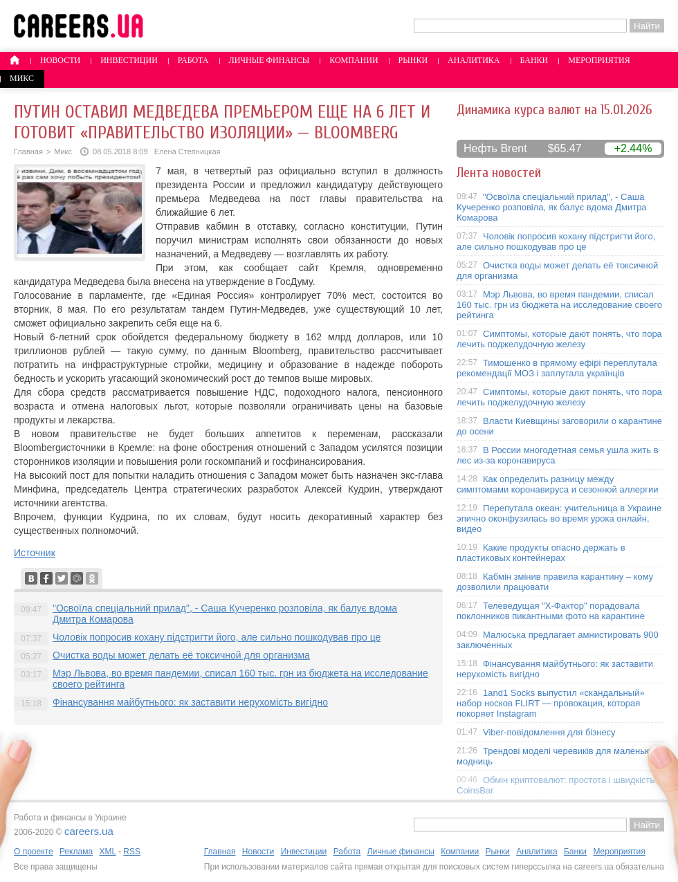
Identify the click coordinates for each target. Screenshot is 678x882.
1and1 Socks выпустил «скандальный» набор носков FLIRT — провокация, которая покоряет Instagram (551, 703)
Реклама (76, 851)
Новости (60, 60)
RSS (131, 851)
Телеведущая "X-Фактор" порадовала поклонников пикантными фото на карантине (551, 610)
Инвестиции (129, 60)
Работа (193, 60)
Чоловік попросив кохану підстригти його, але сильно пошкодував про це (217, 637)
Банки (534, 60)
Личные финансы (269, 60)
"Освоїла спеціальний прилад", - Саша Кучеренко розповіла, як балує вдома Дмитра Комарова (552, 207)
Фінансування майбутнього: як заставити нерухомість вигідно (190, 702)
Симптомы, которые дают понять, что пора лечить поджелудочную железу (559, 339)
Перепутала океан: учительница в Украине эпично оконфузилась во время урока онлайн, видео (559, 518)
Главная (28, 151)
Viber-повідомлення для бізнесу (549, 732)
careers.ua (88, 831)
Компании (353, 60)
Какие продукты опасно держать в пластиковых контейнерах (541, 552)
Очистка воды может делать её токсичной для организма (181, 655)
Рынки (413, 60)
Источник (34, 552)
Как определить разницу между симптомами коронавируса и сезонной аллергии (558, 484)
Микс (22, 78)
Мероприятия (599, 60)
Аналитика (474, 60)
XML (107, 851)
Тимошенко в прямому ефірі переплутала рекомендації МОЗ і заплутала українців (557, 368)
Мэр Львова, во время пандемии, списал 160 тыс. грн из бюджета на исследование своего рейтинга (559, 304)
